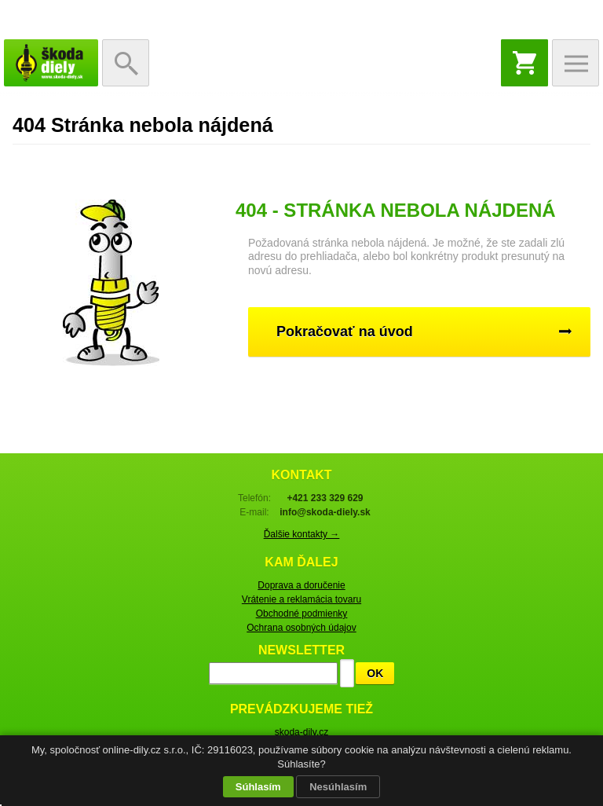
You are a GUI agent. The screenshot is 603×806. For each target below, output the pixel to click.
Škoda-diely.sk (51, 62)
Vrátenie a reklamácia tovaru (301, 599)
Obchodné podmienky (302, 613)
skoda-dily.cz (301, 732)
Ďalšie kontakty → (302, 534)
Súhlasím (258, 787)
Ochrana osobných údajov (301, 627)
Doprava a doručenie (301, 585)
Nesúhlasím (338, 787)
